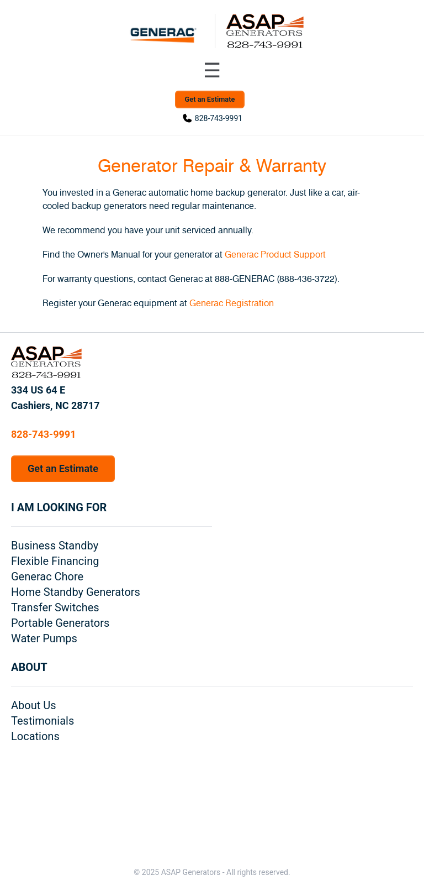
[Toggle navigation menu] (212, 71)
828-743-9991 (218, 118)
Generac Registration (231, 303)
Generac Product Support (275, 254)
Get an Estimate (210, 99)
